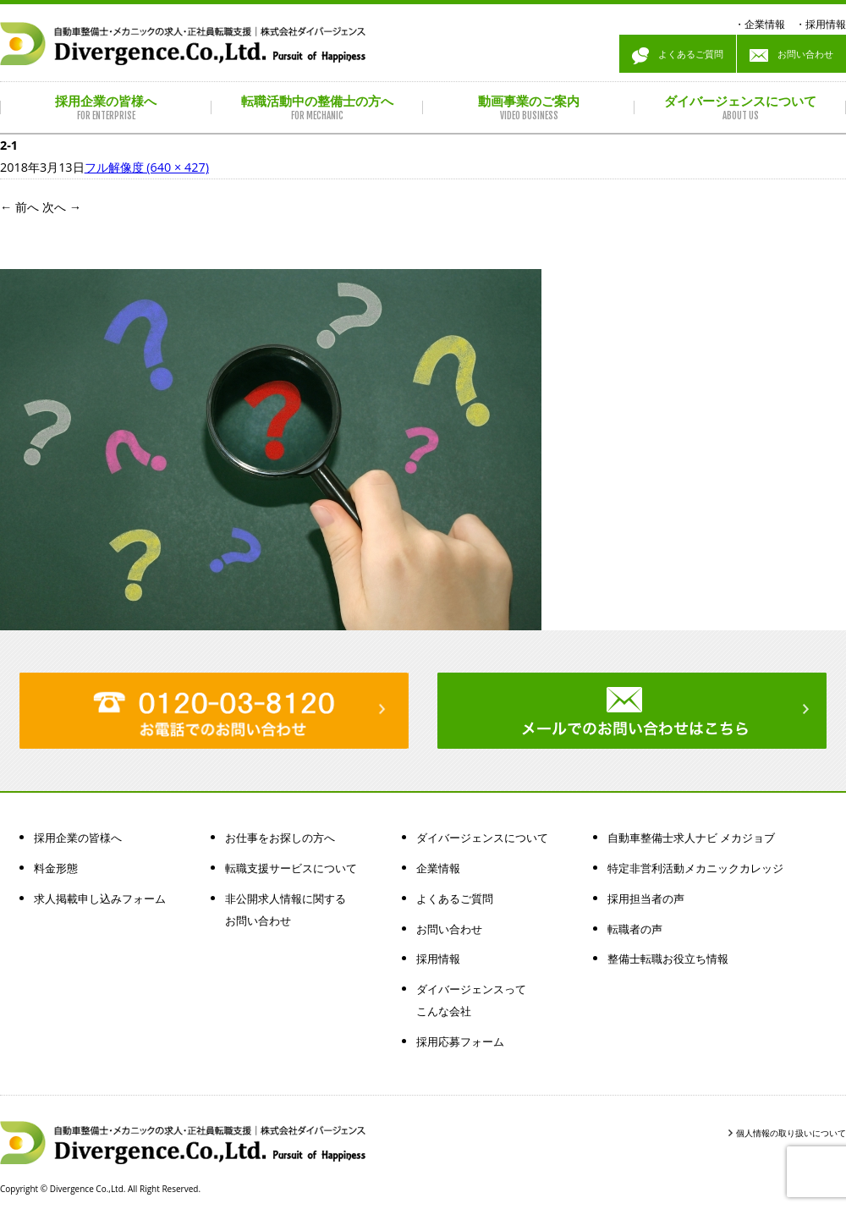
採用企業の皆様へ (78, 837)
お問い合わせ (791, 55)
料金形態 (56, 868)
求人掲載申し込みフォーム (100, 898)
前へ (19, 207)
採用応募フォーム (460, 1041)
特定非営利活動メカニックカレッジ (695, 868)
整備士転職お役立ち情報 (667, 958)
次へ (61, 207)
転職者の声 (634, 929)
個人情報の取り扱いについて (791, 1133)
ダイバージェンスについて (482, 837)
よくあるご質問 (677, 55)
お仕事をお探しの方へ (280, 837)
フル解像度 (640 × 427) (147, 167)
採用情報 (825, 24)
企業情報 (764, 24)
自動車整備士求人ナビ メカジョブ (691, 837)
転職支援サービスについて (291, 868)
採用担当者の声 (645, 898)
